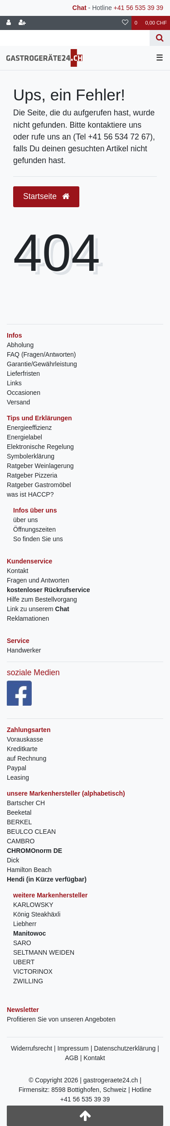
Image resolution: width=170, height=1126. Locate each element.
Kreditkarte (22, 748)
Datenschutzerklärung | (126, 1048)
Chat (80, 7)
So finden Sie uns (38, 539)
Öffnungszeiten (34, 529)
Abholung (20, 345)
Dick (13, 860)
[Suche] (160, 38)
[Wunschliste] (125, 23)
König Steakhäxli (36, 914)
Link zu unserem (38, 609)
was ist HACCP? (30, 494)
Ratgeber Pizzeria (32, 475)
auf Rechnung (26, 758)
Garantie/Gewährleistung (42, 364)
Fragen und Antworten (38, 580)
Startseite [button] (46, 196)
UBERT (23, 962)
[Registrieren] (22, 23)
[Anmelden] (8, 23)
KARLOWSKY (33, 904)
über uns (25, 519)
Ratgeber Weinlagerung (40, 465)
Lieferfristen (23, 373)
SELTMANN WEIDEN (43, 952)
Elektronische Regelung (40, 446)
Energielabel (24, 437)
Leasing (18, 777)
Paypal (16, 768)
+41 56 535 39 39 (138, 7)
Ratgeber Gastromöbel (39, 484)
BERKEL (19, 822)
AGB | (74, 1057)
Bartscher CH (26, 803)
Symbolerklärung (30, 456)
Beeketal (19, 812)
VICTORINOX (33, 971)
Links (14, 383)
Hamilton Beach (29, 869)
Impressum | (76, 1048)
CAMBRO (20, 841)
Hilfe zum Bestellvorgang (42, 599)
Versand (18, 402)
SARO (22, 943)
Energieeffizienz (29, 427)
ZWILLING (28, 981)
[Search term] (75, 38)
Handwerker (24, 650)
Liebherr (24, 923)
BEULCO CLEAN (31, 831)
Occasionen (23, 392)
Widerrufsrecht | (34, 1048)
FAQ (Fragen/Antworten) (41, 354)
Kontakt (17, 570)
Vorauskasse (25, 739)
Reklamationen (28, 618)
